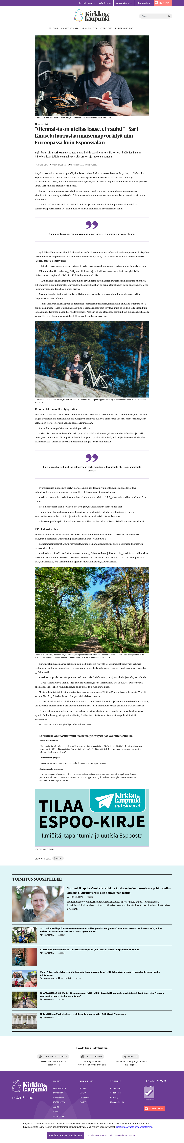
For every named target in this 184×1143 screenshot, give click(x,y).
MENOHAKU (164, 3)
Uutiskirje (132, 1056)
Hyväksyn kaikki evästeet (65, 1135)
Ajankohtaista (59, 1088)
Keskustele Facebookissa (55, 1056)
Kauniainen (85, 1097)
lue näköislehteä (153, 1081)
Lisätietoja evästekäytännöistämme (134, 1127)
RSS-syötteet (59, 1116)
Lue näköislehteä (87, 3)
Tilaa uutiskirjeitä (117, 1102)
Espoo (83, 1092)
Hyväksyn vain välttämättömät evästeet (111, 1136)
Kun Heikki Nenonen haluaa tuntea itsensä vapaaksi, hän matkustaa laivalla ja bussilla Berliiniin (90, 949)
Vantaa (83, 1102)
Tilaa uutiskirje (143, 3)
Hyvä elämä (58, 1092)
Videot (56, 1111)
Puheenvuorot (59, 1097)
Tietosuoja (114, 1097)
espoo (58, 858)
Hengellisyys (59, 1102)
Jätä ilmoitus (105, 3)
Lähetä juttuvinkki (124, 3)
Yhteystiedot (115, 1088)
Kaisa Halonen (59, 165)
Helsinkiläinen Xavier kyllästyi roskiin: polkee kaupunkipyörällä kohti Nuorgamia (83, 1014)
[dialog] (92, 1131)
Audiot (56, 1107)
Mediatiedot (115, 1092)
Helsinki (83, 1088)
